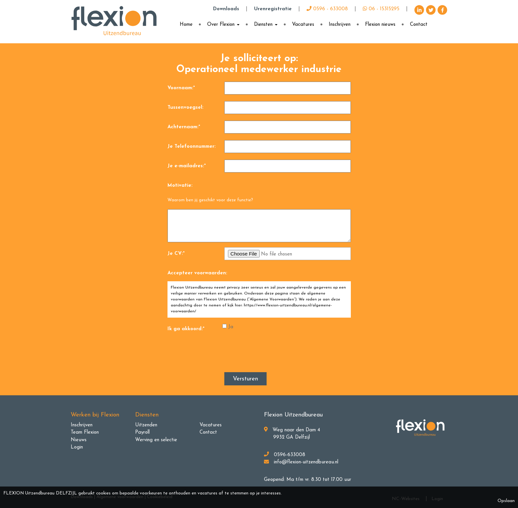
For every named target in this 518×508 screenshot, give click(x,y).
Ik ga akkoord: (185, 329)
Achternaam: (183, 127)
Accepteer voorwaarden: (197, 273)
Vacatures (303, 24)
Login (77, 447)
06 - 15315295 (381, 9)
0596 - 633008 (327, 9)
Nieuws (79, 440)
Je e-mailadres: (186, 166)
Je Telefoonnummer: (191, 146)
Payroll (142, 432)
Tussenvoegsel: (185, 107)
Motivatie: (180, 185)
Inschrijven (340, 24)
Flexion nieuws (380, 24)
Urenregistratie (273, 9)
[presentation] (274, 355)
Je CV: (176, 253)
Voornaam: (181, 88)
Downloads (226, 9)
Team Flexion (85, 432)
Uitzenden (146, 425)
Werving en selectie (156, 440)
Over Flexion (223, 24)
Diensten (266, 24)
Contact (418, 24)
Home (186, 24)
